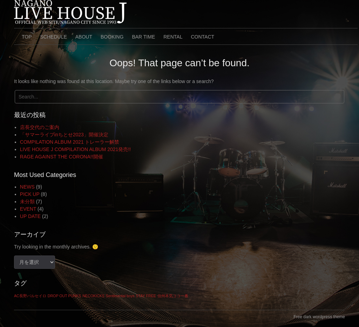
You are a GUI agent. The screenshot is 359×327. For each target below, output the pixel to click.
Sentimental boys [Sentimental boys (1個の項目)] (120, 296)
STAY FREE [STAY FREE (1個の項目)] (146, 296)
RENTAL (172, 37)
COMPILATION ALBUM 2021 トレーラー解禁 (70, 142)
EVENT (28, 209)
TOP (27, 37)
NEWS (27, 187)
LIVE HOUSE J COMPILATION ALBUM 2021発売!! (75, 149)
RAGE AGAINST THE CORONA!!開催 (61, 156)
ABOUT (83, 37)
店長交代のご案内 (39, 127)
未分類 (27, 201)
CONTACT (202, 37)
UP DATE (30, 216)
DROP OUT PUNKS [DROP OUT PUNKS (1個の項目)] (64, 296)
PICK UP (30, 194)
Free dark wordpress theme (319, 316)
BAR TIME (143, 37)
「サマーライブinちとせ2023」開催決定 (64, 134)
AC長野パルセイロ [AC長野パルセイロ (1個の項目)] (30, 296)
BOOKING (112, 37)
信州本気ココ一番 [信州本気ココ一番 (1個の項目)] (172, 296)
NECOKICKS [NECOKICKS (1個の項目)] (93, 296)
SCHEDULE (53, 37)
